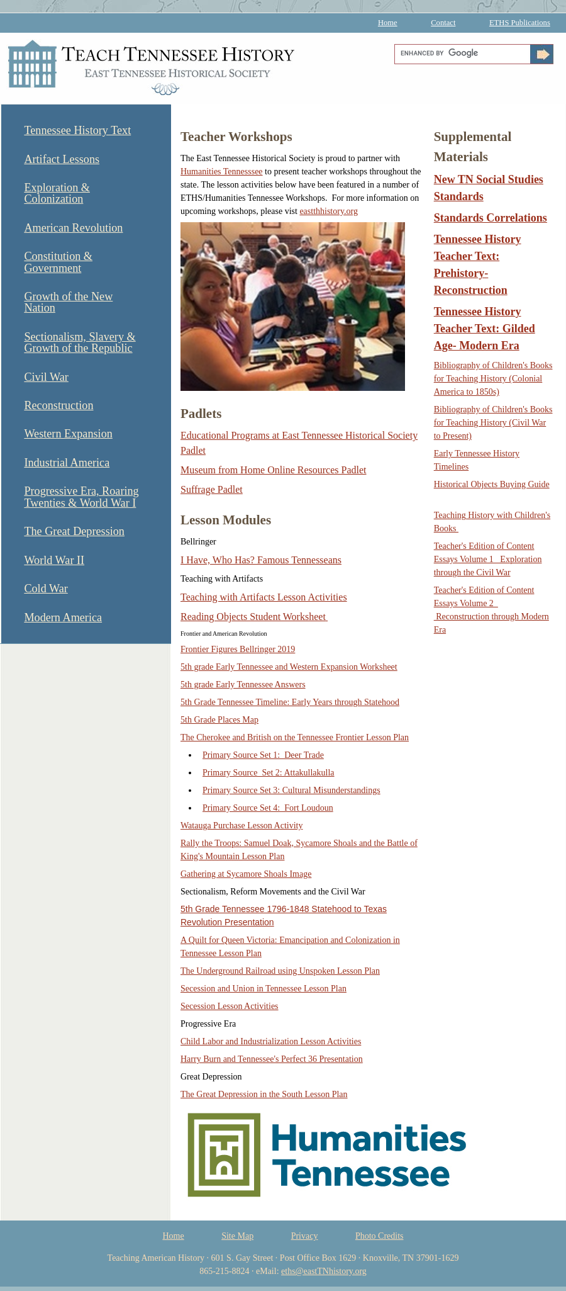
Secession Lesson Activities (229, 1006)
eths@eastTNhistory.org (324, 1271)
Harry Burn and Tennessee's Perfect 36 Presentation (271, 1059)
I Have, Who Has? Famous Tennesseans (260, 560)
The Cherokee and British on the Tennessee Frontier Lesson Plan (294, 737)
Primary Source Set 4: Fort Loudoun (268, 808)
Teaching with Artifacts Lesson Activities (263, 597)
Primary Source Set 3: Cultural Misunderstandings (291, 790)
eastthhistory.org (328, 211)
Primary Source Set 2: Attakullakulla (269, 772)
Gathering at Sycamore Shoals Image (245, 874)
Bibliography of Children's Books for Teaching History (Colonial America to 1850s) (493, 379)
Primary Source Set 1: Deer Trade (263, 755)
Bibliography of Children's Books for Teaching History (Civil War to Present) (493, 423)
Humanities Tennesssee (221, 171)
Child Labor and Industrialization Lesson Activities (270, 1041)
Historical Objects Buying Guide (492, 484)
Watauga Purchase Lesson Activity (241, 825)
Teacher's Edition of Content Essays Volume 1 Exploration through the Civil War (488, 559)
